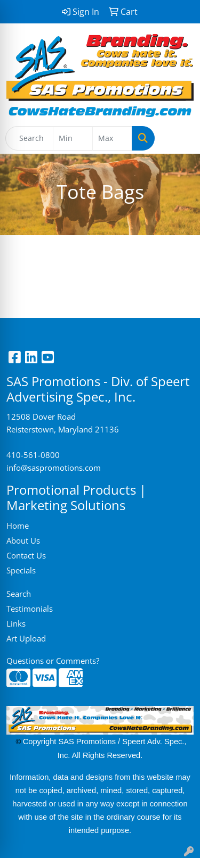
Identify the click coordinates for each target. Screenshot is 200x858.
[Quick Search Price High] (112, 138)
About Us (23, 540)
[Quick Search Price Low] (73, 138)
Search (18, 593)
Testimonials (29, 608)
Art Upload (26, 638)
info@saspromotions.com (53, 467)
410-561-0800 (33, 454)
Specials (21, 570)
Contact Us (26, 555)
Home (17, 525)
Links (16, 623)
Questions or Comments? (52, 660)
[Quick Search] (29, 138)
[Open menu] (178, 138)
